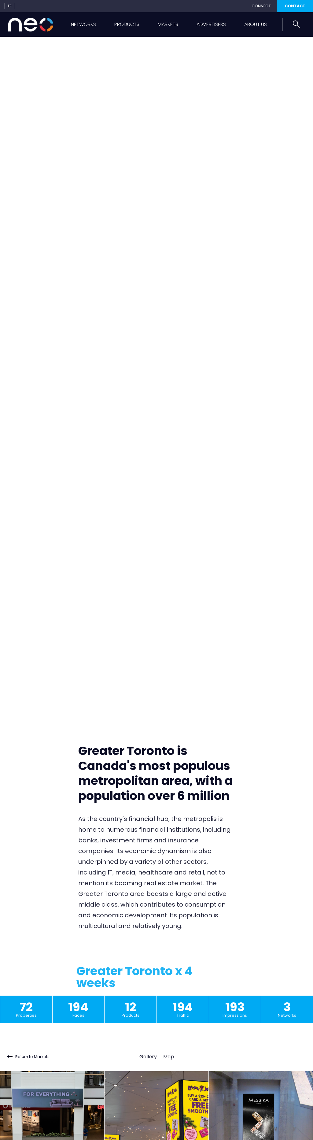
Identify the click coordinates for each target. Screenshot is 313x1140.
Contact (295, 6)
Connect (261, 6)
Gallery (148, 1056)
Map (168, 1056)
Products (126, 24)
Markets (168, 24)
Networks (83, 24)
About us (255, 24)
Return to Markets (32, 1056)
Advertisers (211, 24)
